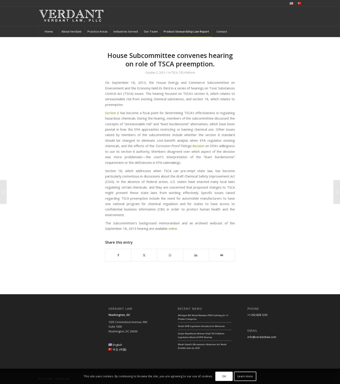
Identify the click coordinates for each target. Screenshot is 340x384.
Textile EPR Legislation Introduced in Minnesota (201, 326)
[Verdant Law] (71, 16)
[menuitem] (292, 3)
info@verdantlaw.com (261, 337)
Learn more (245, 376)
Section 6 (112, 113)
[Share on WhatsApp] (170, 255)
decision (198, 146)
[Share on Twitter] (144, 255)
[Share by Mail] (222, 255)
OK (224, 376)
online (172, 228)
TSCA (174, 72)
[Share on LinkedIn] (196, 255)
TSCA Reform (187, 72)
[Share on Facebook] (118, 255)
